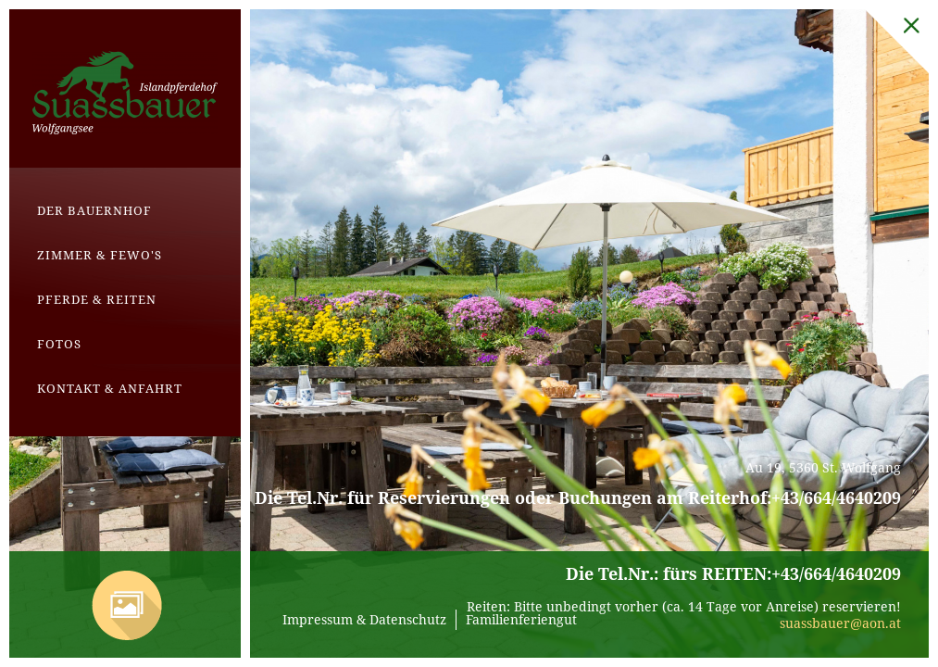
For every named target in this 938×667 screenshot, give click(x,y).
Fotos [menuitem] (59, 343)
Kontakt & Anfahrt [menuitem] (109, 388)
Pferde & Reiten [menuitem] (96, 299)
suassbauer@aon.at (840, 623)
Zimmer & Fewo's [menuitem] (99, 254)
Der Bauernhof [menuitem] (94, 210)
